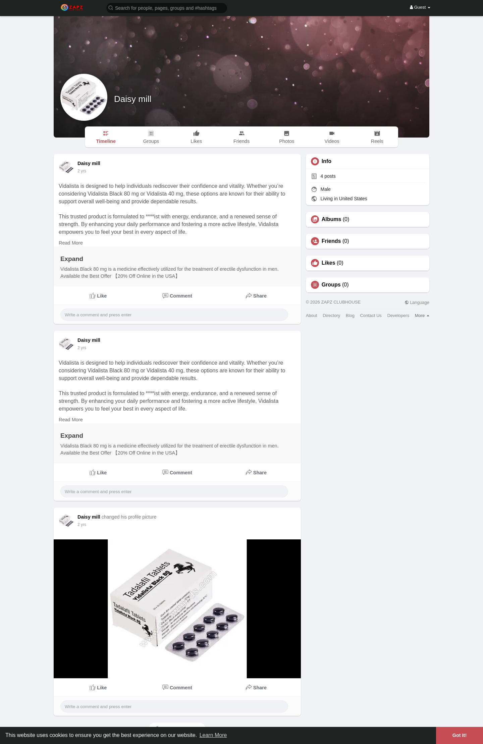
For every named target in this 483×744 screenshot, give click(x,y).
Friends (331, 241)
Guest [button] (420, 7)
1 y (80, 171)
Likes (328, 263)
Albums (331, 219)
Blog (350, 315)
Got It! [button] (459, 735)
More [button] (422, 315)
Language (417, 302)
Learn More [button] (213, 735)
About (311, 315)
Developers (398, 315)
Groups (331, 284)
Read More (71, 243)
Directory (331, 315)
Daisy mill (132, 99)
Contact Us (370, 315)
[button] (166, 7)
